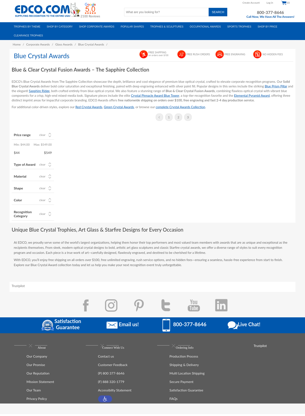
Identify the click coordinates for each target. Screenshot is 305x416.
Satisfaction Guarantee (186, 392)
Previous (159, 117)
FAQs (173, 400)
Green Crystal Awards (119, 107)
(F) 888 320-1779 (111, 383)
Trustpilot (18, 286)
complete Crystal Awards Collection (180, 107)
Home (17, 44)
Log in (269, 2)
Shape (18, 188)
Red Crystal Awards (88, 107)
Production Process (183, 358)
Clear (42, 134)
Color (18, 200)
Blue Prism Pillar (276, 86)
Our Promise (35, 367)
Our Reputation (37, 375)
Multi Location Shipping (187, 375)
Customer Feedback (113, 367)
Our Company (36, 358)
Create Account (251, 2)
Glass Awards (63, 44)
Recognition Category (23, 214)
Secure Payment (181, 383)
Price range (22, 135)
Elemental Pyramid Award (252, 95)
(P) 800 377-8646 (111, 375)
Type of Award (24, 164)
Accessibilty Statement (115, 392)
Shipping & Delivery (184, 367)
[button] (105, 400)
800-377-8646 (270, 12)
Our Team (33, 392)
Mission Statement (40, 383)
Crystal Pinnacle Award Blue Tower (155, 95)
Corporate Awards (38, 44)
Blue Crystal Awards (91, 44)
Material (20, 176)
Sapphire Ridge (39, 91)
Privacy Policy (36, 400)
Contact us (106, 358)
